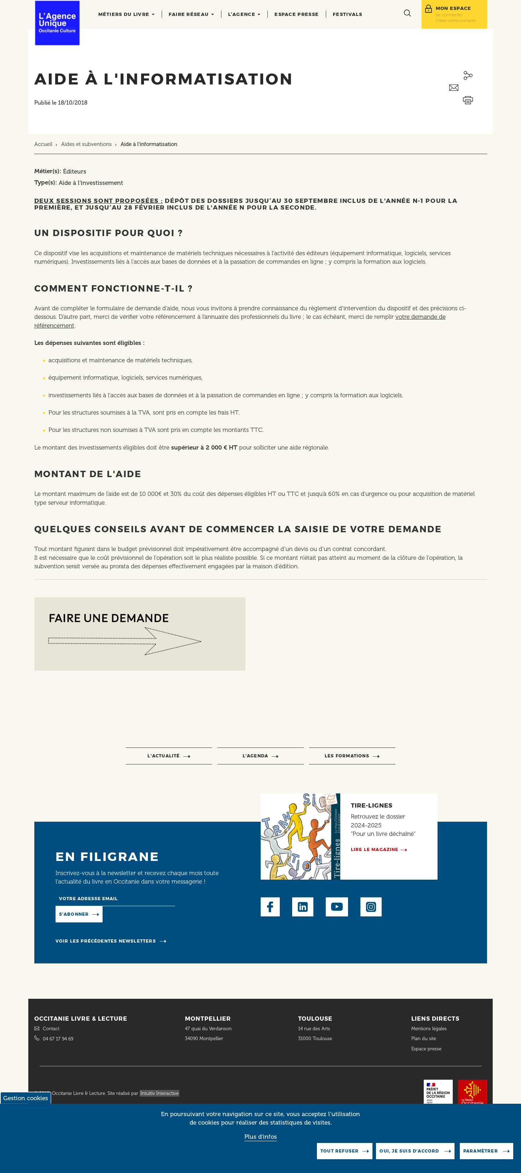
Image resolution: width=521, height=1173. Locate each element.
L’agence (244, 14)
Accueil (43, 144)
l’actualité (163, 755)
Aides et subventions (86, 144)
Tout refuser (339, 1151)
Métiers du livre (126, 14)
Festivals (347, 14)
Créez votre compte (456, 20)
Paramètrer (481, 1151)
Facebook (270, 906)
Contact (51, 1028)
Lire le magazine (375, 849)
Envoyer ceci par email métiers (468, 88)
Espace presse (296, 14)
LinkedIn (302, 906)
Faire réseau (191, 14)
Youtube (337, 906)
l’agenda (255, 755)
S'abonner (74, 914)
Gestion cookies (25, 1098)
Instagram (371, 906)
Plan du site (423, 1038)
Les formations (347, 755)
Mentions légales (429, 1028)
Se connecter (449, 14)
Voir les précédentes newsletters (106, 941)
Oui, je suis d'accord (410, 1151)
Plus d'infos (260, 1136)
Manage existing (131, 913)
